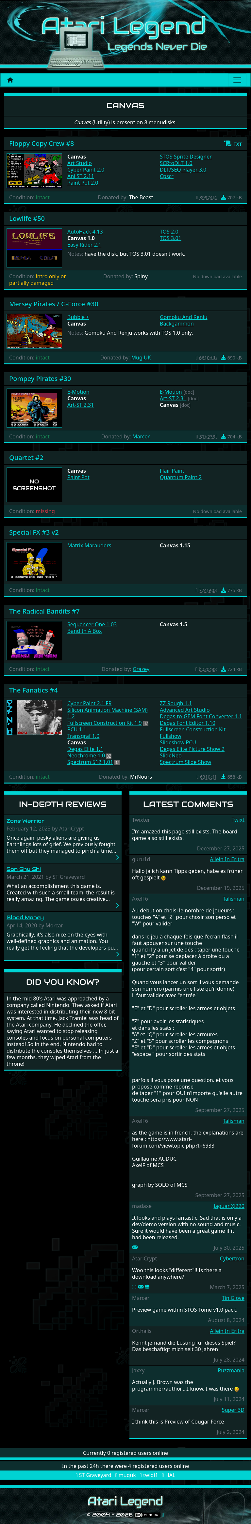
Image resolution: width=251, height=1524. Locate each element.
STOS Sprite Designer (186, 156)
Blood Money (25, 917)
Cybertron (232, 1258)
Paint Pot (78, 477)
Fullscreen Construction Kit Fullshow (193, 732)
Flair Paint (172, 470)
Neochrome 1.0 (86, 755)
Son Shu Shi (24, 869)
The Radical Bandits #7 (44, 611)
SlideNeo (171, 755)
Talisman (233, 898)
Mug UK (141, 357)
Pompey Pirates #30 (40, 378)
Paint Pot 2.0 (82, 182)
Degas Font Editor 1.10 (187, 723)
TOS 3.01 (170, 238)
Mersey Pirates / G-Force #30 (53, 303)
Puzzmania (231, 1370)
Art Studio (79, 163)
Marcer (141, 436)
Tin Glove (233, 1298)
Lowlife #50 (27, 218)
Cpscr (167, 176)
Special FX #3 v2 (34, 532)
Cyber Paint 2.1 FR (89, 703)
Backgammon (177, 323)
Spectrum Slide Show (185, 762)
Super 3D (233, 1409)
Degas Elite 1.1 (85, 749)
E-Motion (78, 391)
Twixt (237, 819)
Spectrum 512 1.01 (90, 762)
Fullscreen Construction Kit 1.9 (104, 723)
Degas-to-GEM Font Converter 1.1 (201, 716)
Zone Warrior (25, 821)
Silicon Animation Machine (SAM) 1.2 (107, 713)
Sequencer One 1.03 (92, 624)
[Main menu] (237, 79)
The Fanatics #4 (33, 690)
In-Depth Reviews (63, 804)
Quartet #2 (26, 457)
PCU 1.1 (76, 729)
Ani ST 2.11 (80, 176)
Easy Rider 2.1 (84, 244)
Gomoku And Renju (184, 317)
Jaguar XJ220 (229, 1206)
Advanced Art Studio (185, 710)
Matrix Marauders (89, 545)
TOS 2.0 (169, 231)
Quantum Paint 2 (181, 477)
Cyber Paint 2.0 (85, 169)
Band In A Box (84, 631)
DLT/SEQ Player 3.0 (183, 169)
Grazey (141, 669)
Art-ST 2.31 (80, 405)
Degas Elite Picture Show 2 (192, 749)
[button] (233, 143)
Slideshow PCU (178, 742)
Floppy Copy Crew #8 (41, 143)
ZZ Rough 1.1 (176, 703)
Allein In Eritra (227, 859)
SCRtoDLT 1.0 (176, 163)
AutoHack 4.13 (85, 231)
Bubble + (78, 317)
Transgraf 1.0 (83, 736)
